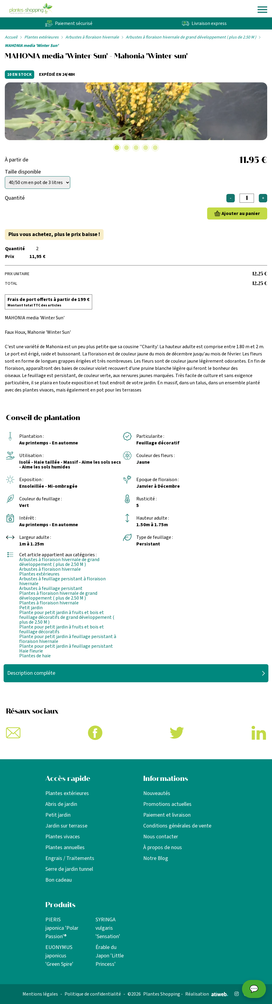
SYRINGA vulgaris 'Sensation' (107, 928)
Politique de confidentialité (93, 994)
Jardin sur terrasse (66, 826)
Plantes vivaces (62, 836)
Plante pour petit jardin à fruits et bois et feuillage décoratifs (61, 629)
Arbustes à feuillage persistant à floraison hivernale (62, 581)
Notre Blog (155, 858)
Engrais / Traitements (69, 858)
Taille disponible (23, 172)
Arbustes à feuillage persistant (51, 588)
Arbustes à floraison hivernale (92, 37)
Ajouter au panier (241, 213)
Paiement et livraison (167, 815)
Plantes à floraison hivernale (49, 602)
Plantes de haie (35, 655)
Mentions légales (40, 994)
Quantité (15, 198)
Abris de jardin (61, 804)
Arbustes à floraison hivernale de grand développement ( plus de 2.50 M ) (191, 37)
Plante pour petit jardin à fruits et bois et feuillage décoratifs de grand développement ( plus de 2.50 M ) (66, 617)
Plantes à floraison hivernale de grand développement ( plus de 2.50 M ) (58, 595)
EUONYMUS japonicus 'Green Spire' (59, 956)
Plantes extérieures (41, 37)
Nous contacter (160, 836)
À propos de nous (162, 847)
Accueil (11, 37)
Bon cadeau (58, 880)
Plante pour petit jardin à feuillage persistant (66, 646)
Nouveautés (156, 793)
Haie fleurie (31, 651)
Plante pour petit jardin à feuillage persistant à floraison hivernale (67, 639)
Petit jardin (31, 607)
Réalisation (206, 994)
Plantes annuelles (65, 847)
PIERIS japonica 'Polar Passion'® (61, 928)
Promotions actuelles (167, 804)
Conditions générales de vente (177, 826)
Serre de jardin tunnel (69, 869)
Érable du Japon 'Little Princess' (109, 956)
